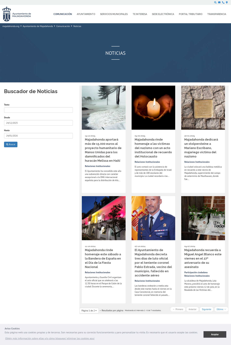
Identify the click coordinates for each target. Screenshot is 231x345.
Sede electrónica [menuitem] (163, 14)
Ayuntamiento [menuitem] (86, 14)
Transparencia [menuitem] (216, 14)
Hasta (7, 130)
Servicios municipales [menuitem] (114, 14)
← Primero (178, 309)
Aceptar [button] (215, 334)
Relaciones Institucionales (97, 166)
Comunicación (63, 26)
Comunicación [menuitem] (62, 14)
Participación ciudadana (195, 272)
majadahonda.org (10, 26)
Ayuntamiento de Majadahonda (38, 26)
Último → (221, 309)
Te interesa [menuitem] (140, 14)
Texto (6, 104)
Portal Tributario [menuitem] (190, 14)
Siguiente (206, 309)
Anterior (192, 309)
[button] (50, 339)
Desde (7, 117)
